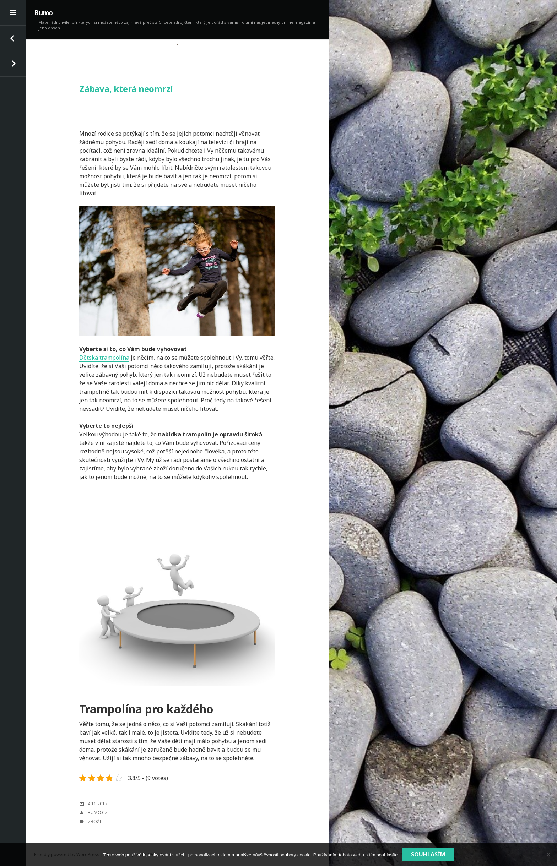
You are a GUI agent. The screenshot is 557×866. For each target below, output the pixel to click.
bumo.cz (98, 813)
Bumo (43, 12)
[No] (548, 854)
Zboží (94, 821)
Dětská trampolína (104, 357)
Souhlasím (428, 854)
